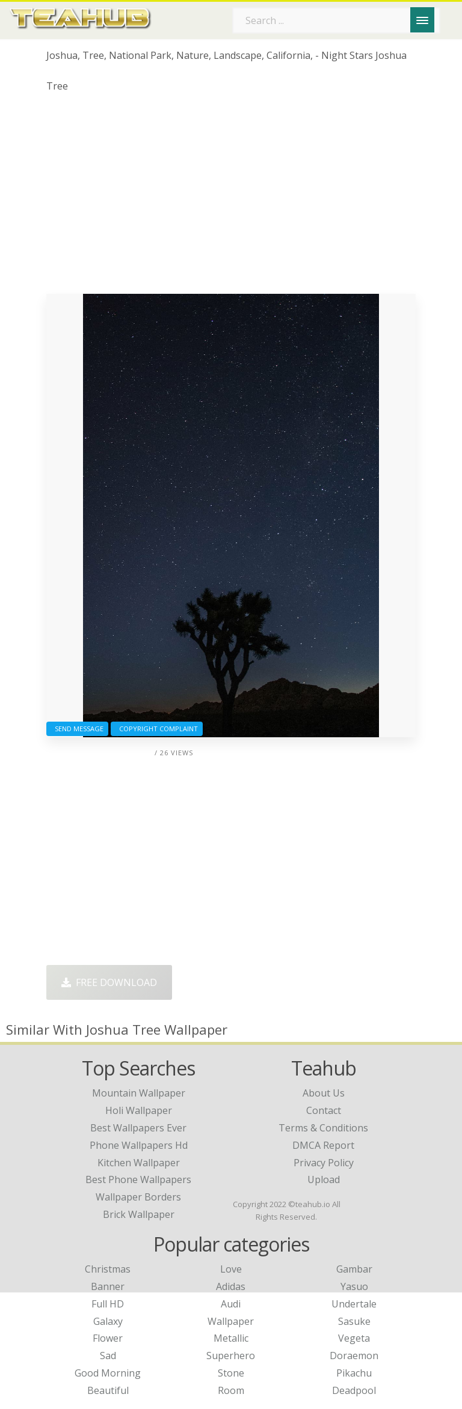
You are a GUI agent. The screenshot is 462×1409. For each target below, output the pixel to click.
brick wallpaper (138, 1214)
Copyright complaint (157, 728)
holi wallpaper (138, 1110)
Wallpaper (231, 1321)
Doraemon (354, 1355)
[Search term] (336, 20)
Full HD (107, 1303)
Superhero (230, 1355)
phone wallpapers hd (139, 1145)
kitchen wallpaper (138, 1162)
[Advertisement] (231, 198)
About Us (324, 1093)
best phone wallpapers (138, 1179)
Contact (323, 1110)
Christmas (108, 1269)
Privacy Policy (324, 1162)
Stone (231, 1373)
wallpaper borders (138, 1197)
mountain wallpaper (138, 1093)
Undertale (354, 1303)
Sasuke (354, 1321)
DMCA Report (323, 1145)
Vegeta (354, 1338)
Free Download (109, 982)
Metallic (231, 1338)
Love (231, 1269)
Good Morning (108, 1373)
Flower (108, 1338)
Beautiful (108, 1390)
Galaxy (108, 1321)
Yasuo (354, 1286)
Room (231, 1390)
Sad (108, 1355)
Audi (231, 1303)
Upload (323, 1179)
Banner (108, 1286)
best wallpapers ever (138, 1127)
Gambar (354, 1269)
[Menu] (422, 19)
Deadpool (354, 1390)
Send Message (77, 728)
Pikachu (354, 1373)
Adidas (230, 1286)
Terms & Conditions (323, 1127)
